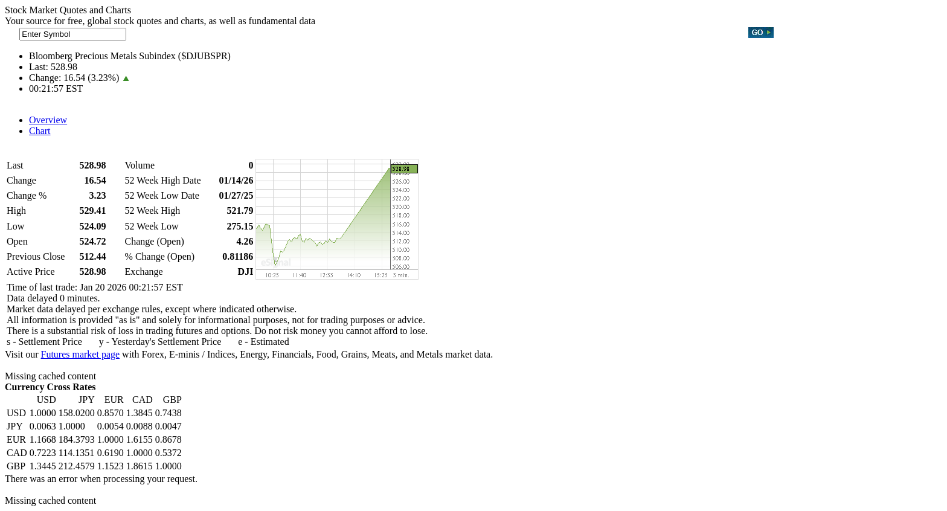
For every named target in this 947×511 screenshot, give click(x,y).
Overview (48, 120)
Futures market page (80, 354)
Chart (40, 131)
